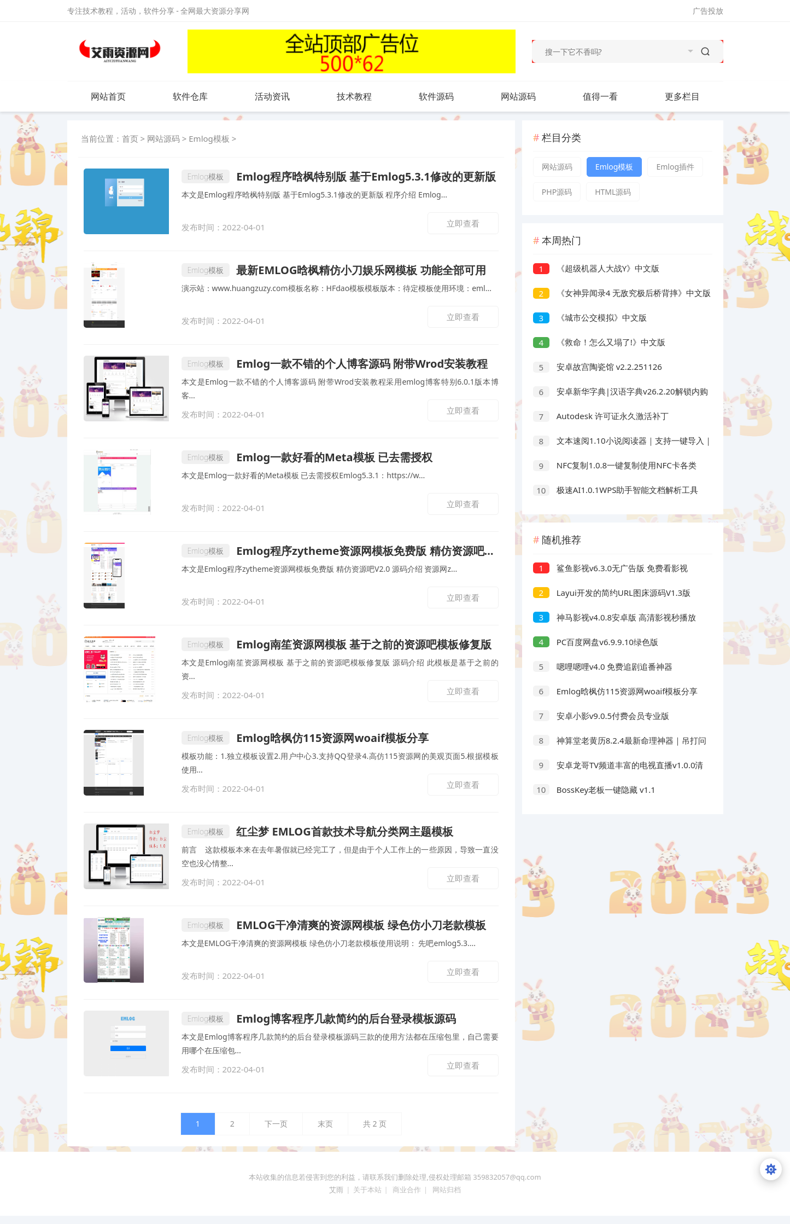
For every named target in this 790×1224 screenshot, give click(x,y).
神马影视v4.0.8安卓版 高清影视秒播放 (614, 617)
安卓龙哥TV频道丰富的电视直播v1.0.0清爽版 (618, 766)
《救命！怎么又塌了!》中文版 (599, 342)
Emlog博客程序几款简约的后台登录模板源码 (319, 1018)
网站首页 (108, 96)
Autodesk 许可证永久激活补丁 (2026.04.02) (601, 417)
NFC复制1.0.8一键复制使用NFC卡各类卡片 (615, 466)
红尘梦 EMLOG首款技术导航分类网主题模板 (317, 831)
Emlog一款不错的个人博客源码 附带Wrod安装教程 (335, 363)
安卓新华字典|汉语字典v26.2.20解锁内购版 (620, 392)
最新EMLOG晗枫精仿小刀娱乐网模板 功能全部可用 (334, 270)
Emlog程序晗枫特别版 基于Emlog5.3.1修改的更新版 (339, 176)
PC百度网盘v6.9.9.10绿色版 (595, 641)
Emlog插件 (675, 166)
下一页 (276, 1123)
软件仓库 (201, 96)
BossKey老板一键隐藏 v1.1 (594, 789)
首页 (130, 138)
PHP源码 (557, 192)
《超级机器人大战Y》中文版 (596, 268)
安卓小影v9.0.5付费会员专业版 (601, 715)
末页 (325, 1123)
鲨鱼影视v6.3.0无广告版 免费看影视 (610, 567)
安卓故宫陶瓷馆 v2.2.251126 (597, 366)
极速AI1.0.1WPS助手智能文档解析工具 (616, 489)
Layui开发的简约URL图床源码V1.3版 (611, 592)
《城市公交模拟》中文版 (590, 317)
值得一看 (611, 96)
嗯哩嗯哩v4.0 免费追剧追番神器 (603, 666)
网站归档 (446, 1189)
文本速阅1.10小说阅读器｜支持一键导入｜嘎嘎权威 (622, 442)
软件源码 (447, 96)
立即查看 (463, 223)
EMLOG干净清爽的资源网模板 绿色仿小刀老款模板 (334, 925)
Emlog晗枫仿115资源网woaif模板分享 (305, 737)
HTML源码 (613, 192)
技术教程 (365, 96)
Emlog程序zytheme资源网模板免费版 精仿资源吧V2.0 (340, 550)
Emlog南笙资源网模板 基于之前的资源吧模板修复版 (337, 644)
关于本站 (367, 1189)
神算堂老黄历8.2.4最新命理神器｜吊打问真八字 (619, 742)
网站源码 (529, 96)
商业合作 (407, 1189)
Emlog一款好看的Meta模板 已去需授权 (307, 457)
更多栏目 (693, 96)
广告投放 (708, 10)
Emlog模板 (209, 138)
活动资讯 (283, 96)
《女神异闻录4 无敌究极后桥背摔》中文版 (622, 292)
